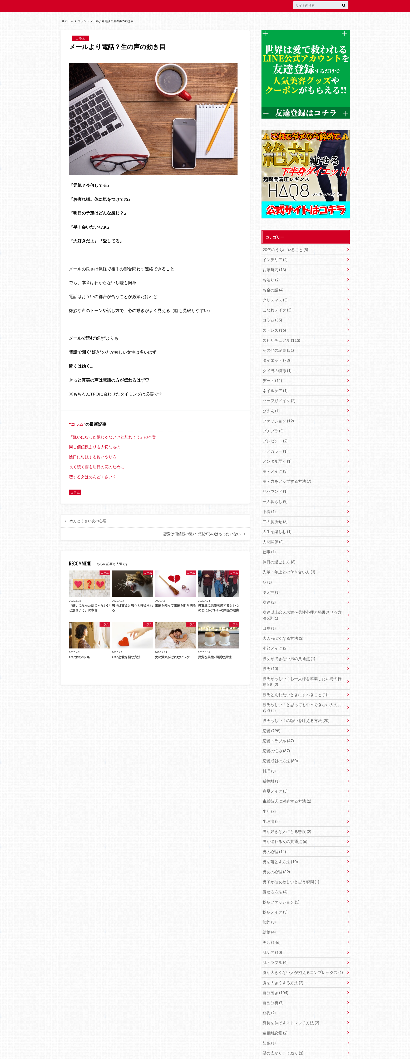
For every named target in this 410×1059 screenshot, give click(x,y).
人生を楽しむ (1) (276, 522)
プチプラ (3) (272, 424)
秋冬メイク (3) (274, 890)
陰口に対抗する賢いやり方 (92, 456)
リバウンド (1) (274, 483)
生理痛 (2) (271, 802)
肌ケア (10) (272, 929)
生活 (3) (269, 792)
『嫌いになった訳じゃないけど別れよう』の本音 (112, 437)
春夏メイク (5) (274, 773)
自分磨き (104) (274, 968)
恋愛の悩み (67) (275, 734)
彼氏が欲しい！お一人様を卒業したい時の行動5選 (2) (302, 667)
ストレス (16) (273, 327)
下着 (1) (269, 502)
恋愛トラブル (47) (277, 724)
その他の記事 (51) (277, 346)
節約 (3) (269, 899)
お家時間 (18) (273, 269)
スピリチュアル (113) (280, 337)
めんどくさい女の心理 (88, 521)
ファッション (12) (277, 415)
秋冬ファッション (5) (280, 880)
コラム (81, 21)
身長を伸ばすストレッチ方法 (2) (289, 997)
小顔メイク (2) (274, 635)
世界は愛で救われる (135, 1051)
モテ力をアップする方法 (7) (285, 473)
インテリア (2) (274, 259)
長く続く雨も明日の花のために (96, 466)
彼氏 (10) (270, 654)
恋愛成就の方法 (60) (279, 744)
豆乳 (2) (269, 987)
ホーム (67, 21)
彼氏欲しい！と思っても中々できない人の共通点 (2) (303, 692)
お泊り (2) (271, 278)
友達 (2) (269, 590)
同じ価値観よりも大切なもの (94, 446)
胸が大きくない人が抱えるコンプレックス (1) (300, 948)
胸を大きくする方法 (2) (282, 958)
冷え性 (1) (271, 580)
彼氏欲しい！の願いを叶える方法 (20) (294, 705)
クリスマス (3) (274, 298)
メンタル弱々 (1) (276, 454)
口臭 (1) (269, 615)
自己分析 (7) (272, 977)
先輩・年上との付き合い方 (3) (287, 561)
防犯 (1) (269, 1016)
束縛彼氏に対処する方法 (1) (285, 783)
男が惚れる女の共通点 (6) (283, 822)
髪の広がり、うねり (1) (282, 1026)
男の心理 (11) (273, 831)
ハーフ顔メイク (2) (278, 395)
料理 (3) (269, 753)
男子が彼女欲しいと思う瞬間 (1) (289, 860)
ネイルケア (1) (274, 385)
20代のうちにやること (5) (284, 249)
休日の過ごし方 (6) (278, 551)
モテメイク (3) (274, 463)
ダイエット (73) (275, 356)
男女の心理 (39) (275, 851)
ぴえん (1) (271, 405)
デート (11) (272, 376)
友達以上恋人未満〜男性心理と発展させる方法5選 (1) (302, 603)
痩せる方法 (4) (274, 870)
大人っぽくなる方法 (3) (282, 625)
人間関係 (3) (272, 532)
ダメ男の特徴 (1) (276, 366)
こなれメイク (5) (276, 307)
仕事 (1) (269, 541)
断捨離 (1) (271, 763)
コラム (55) (272, 317)
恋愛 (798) (271, 714)
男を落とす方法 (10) (279, 841)
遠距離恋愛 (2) (274, 1007)
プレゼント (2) (274, 434)
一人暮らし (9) (274, 493)
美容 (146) (271, 919)
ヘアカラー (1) (274, 444)
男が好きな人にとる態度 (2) (285, 812)
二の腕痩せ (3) (274, 512)
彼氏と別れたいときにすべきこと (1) (293, 679)
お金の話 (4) (272, 288)
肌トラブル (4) (274, 938)
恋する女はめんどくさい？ (92, 476)
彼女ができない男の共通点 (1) (287, 645)
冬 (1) (267, 571)
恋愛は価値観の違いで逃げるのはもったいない (202, 534)
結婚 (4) (269, 909)
